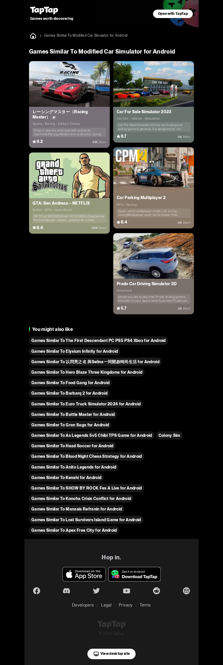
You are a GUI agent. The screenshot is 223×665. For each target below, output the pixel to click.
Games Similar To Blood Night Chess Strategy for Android (86, 456)
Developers (83, 605)
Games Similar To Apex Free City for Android (74, 530)
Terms (145, 605)
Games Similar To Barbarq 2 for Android (69, 393)
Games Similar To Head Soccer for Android (72, 446)
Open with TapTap (173, 14)
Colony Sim (169, 435)
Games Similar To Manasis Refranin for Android (76, 509)
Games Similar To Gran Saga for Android (70, 425)
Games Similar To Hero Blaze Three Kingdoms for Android (86, 372)
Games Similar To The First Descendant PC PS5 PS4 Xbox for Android (98, 340)
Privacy (125, 605)
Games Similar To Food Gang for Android (70, 382)
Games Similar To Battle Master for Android (73, 414)
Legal (106, 605)
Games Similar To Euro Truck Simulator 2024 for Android (86, 404)
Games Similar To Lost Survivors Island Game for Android (86, 519)
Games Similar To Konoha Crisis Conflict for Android (81, 498)
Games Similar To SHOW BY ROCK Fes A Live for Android (86, 488)
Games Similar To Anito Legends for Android (73, 467)
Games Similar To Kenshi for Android (66, 477)
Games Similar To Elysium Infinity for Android (74, 351)
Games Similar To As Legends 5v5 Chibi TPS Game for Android (91, 435)
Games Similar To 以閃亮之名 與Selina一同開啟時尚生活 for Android (95, 361)
